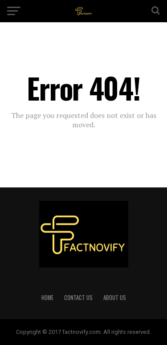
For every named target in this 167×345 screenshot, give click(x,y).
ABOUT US (114, 297)
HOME (47, 297)
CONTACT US (78, 297)
